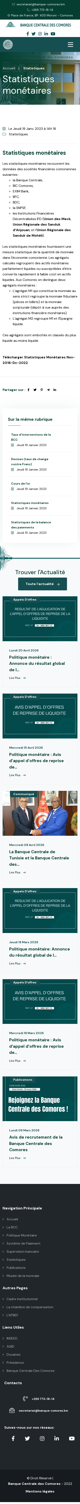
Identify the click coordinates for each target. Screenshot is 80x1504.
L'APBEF (10, 1317)
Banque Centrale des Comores (34, 1485)
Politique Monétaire (20, 1237)
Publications (22, 1081)
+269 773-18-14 (40, 10)
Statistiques (15, 134)
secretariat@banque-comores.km (38, 4)
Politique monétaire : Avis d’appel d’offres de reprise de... (36, 761)
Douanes (11, 1356)
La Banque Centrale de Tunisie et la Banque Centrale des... (39, 859)
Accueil (9, 68)
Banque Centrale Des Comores (29, 1372)
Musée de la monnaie (21, 1277)
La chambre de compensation (28, 1309)
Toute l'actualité (43, 584)
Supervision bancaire (21, 1253)
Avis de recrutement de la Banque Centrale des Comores (36, 1145)
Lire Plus (17, 678)
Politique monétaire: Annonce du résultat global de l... (39, 953)
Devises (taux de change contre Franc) (29, 461)
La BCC (10, 1229)
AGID (8, 1348)
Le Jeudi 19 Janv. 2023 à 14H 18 (29, 128)
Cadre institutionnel (20, 1301)
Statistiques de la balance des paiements (31, 524)
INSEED (10, 1340)
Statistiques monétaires (30, 503)
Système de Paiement (22, 1245)
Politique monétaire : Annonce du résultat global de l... (37, 664)
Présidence (13, 1364)
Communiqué (23, 795)
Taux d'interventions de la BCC (31, 437)
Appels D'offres (24, 599)
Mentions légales (40, 1493)
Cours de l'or (20, 483)
